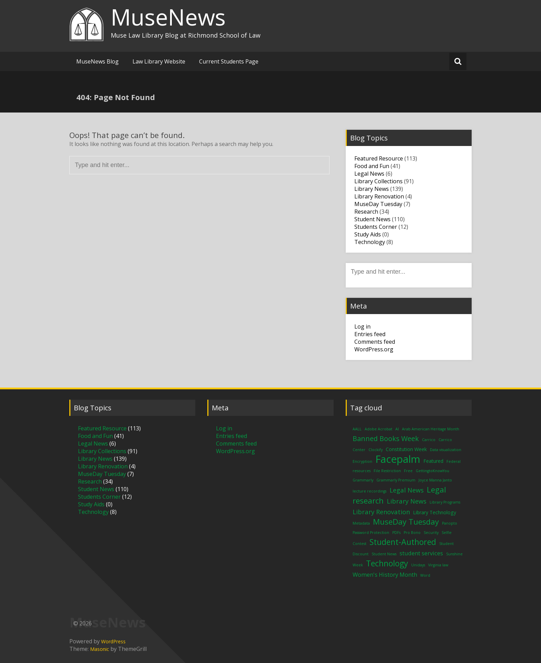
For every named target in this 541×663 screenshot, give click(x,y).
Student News (372, 219)
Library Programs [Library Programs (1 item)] (445, 502)
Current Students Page (228, 61)
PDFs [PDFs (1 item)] (396, 532)
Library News (371, 189)
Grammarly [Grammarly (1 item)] (363, 480)
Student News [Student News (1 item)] (384, 554)
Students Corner (375, 227)
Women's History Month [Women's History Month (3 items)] (385, 574)
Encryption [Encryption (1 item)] (362, 461)
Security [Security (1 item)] (431, 532)
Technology (369, 242)
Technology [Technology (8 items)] (387, 563)
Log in (362, 326)
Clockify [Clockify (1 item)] (375, 449)
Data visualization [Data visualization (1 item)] (445, 449)
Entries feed (369, 334)
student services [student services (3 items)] (421, 553)
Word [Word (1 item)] (425, 575)
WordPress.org (373, 349)
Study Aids (367, 234)
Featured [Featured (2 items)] (433, 461)
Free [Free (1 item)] (408, 470)
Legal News (369, 173)
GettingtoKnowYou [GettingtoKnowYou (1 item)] (432, 470)
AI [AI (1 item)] (397, 429)
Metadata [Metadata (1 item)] (361, 523)
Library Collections (378, 181)
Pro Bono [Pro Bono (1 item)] (412, 532)
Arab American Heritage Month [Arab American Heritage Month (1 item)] (430, 429)
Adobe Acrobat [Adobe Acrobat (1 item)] (378, 429)
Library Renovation (379, 196)
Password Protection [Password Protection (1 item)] (371, 532)
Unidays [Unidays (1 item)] (418, 565)
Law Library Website (158, 61)
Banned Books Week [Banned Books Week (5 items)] (386, 438)
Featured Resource (378, 158)
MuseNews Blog (97, 61)
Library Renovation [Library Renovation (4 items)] (381, 511)
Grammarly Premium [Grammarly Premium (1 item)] (395, 480)
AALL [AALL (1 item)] (357, 429)
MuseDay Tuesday (378, 204)
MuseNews (168, 17)
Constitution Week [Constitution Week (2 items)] (406, 449)
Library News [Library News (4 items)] (406, 501)
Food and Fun (371, 166)
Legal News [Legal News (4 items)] (407, 490)
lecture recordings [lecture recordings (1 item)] (369, 491)
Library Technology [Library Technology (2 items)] (434, 512)
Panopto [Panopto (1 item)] (449, 523)
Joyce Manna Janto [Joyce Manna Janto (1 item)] (435, 480)
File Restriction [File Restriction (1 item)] (387, 470)
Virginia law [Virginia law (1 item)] (438, 565)
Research (366, 211)
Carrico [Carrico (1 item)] (428, 439)
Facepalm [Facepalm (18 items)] (397, 459)
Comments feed (374, 341)
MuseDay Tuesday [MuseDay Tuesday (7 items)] (406, 521)
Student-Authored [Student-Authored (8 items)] (403, 541)
